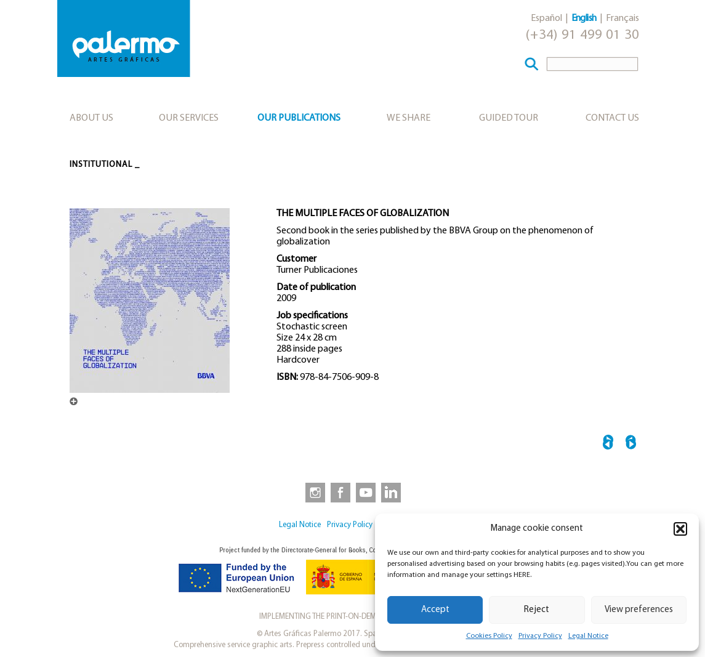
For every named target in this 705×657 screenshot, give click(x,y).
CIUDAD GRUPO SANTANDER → (631, 444)
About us (91, 118)
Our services (189, 118)
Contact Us (612, 118)
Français (622, 18)
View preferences (639, 610)
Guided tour (508, 118)
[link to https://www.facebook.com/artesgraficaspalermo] (339, 492)
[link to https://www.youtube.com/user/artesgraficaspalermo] (365, 492)
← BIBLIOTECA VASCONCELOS (608, 444)
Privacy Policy (540, 636)
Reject (536, 610)
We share (408, 118)
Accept (435, 610)
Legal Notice (588, 636)
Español (546, 18)
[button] (680, 529)
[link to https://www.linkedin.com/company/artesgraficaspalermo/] (392, 492)
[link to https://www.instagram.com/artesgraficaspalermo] (312, 492)
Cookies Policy (489, 636)
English (584, 18)
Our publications (298, 118)
